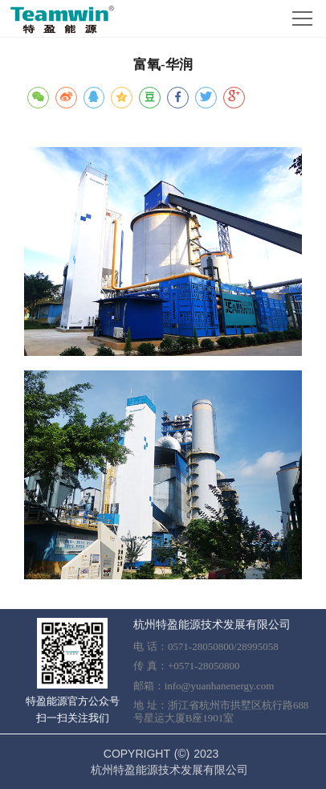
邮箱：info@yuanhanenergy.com (204, 686)
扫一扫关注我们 (72, 718)
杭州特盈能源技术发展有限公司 (212, 624)
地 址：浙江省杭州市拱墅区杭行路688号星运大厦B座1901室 (221, 711)
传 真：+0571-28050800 (186, 666)
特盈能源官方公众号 (73, 701)
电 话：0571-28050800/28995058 (206, 646)
